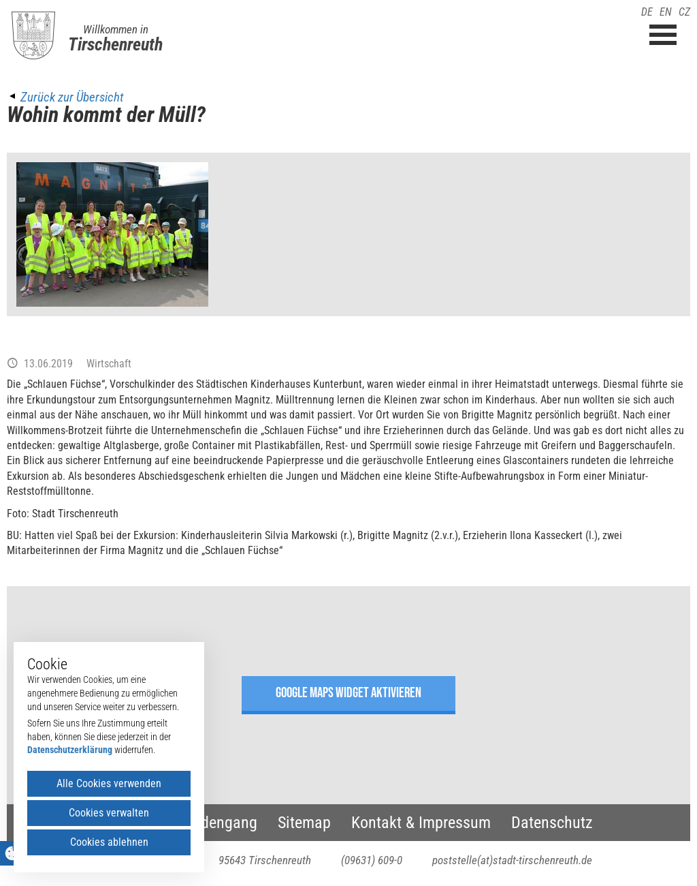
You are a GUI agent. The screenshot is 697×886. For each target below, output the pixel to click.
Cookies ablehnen (109, 842)
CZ (684, 11)
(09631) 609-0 (371, 860)
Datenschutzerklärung (69, 749)
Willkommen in (115, 29)
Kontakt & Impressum (421, 822)
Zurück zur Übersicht (71, 97)
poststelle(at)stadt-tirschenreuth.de (512, 860)
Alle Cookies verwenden (108, 783)
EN (666, 11)
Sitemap (304, 822)
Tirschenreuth (115, 44)
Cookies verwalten (109, 812)
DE (647, 11)
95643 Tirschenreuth (264, 860)
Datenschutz (552, 822)
